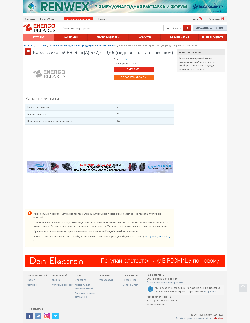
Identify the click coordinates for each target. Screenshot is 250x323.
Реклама (55, 279)
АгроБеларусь (106, 279)
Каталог (38, 37)
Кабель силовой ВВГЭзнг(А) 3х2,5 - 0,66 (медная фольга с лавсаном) (158, 45)
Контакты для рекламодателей (84, 286)
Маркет (30, 279)
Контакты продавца (190, 52)
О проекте (30, 18)
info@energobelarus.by (157, 236)
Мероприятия (179, 37)
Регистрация (215, 18)
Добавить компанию (209, 27)
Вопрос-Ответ (47, 18)
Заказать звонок (133, 77)
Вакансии (102, 18)
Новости (145, 37)
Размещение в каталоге (79, 18)
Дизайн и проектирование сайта (193, 318)
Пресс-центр (214, 37)
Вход (195, 18)
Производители (108, 37)
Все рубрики (174, 28)
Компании (70, 37)
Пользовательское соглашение (85, 295)
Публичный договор (62, 284)
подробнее (210, 291)
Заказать (133, 69)
